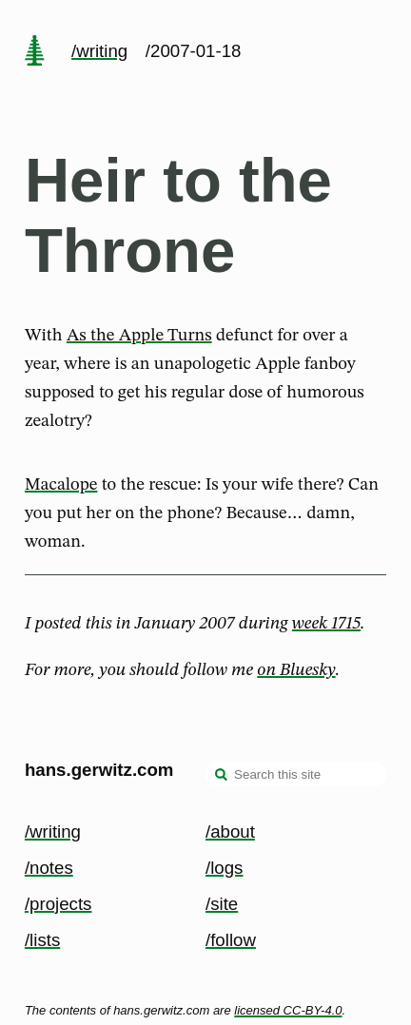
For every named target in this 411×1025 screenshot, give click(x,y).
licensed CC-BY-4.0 (288, 1010)
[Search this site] (296, 774)
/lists (42, 940)
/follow (231, 940)
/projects (58, 904)
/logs (224, 868)
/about (230, 831)
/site (222, 904)
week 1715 (326, 623)
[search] (221, 776)
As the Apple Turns (139, 335)
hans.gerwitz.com (99, 770)
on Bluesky (296, 670)
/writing (99, 51)
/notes (49, 868)
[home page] (34, 52)
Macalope (61, 484)
